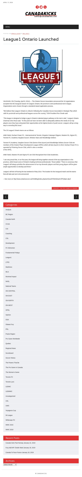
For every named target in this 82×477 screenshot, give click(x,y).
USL (7, 401)
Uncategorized (10, 396)
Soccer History (10, 358)
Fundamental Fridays (13, 253)
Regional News (11, 348)
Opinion (8, 315)
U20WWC (9, 391)
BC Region (9, 214)
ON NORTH (10, 300)
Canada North (10, 219)
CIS (7, 229)
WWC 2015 (9, 425)
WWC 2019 (9, 429)
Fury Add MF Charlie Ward (14, 448)
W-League (9, 415)
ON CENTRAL (10, 291)
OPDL (8, 310)
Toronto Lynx (10, 382)
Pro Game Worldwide (13, 339)
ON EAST (9, 296)
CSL (7, 238)
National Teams (11, 286)
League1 (56, 188)
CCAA (8, 224)
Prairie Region (10, 334)
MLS (7, 272)
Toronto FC (9, 377)
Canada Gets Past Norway (14, 443)
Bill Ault (26, 33)
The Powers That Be (12, 363)
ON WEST (9, 305)
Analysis (8, 210)
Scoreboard (9, 353)
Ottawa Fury (10, 324)
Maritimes (9, 267)
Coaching (9, 233)
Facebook (37, 7)
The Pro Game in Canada (68, 188)
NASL (8, 281)
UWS (7, 406)
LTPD (7, 262)
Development (10, 243)
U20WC (8, 386)
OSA (7, 319)
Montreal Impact (11, 276)
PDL (7, 329)
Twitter (41, 7)
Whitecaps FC (10, 420)
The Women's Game (12, 372)
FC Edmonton (10, 248)
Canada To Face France (14, 452)
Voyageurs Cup (11, 410)
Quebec (8, 343)
